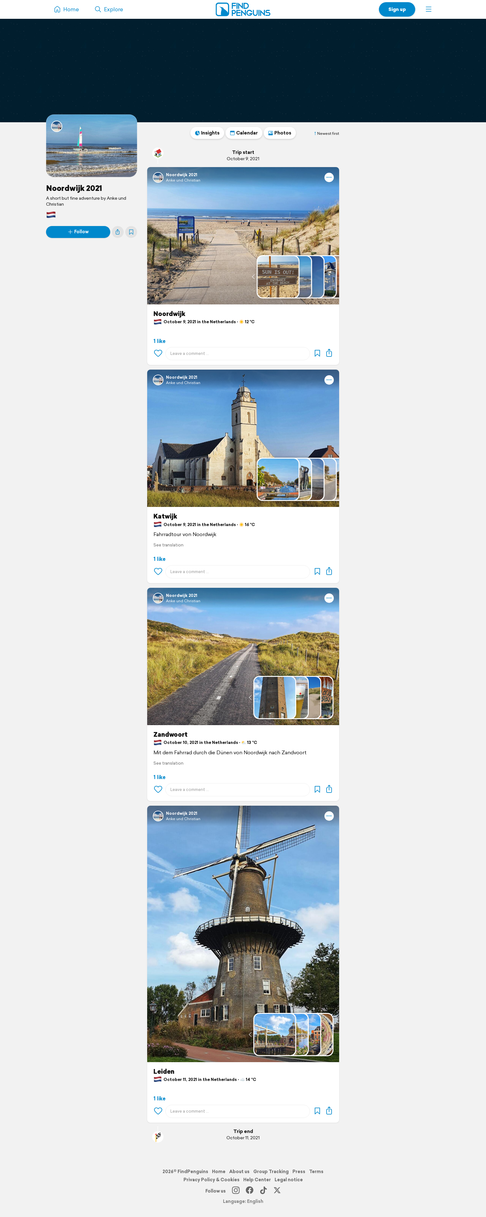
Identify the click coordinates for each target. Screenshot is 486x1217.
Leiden (163, 1071)
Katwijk (165, 516)
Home (218, 1171)
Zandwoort (170, 734)
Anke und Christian (183, 180)
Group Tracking (271, 1171)
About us (239, 1171)
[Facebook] (249, 1191)
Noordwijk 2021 (74, 188)
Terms (316, 1171)
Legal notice (289, 1180)
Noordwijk (169, 313)
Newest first (326, 133)
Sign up (397, 9)
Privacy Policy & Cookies (212, 1180)
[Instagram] (236, 1191)
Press (298, 1171)
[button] (428, 9)
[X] (277, 1191)
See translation (168, 545)
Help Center (257, 1180)
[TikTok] (263, 1191)
